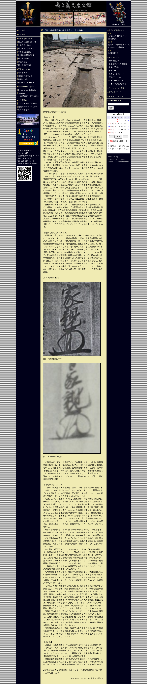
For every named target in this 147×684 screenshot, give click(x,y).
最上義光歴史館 (25, 150)
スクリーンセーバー (117, 74)
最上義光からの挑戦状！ (119, 64)
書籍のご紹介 (23, 79)
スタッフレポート (116, 96)
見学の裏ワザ (23, 110)
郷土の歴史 (22, 62)
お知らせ (21, 34)
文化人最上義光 (24, 45)
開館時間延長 (113, 53)
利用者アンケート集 (26, 83)
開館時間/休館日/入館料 (27, 107)
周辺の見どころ (115, 92)
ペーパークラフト (116, 81)
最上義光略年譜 (24, 65)
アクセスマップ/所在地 (27, 103)
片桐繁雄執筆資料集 (26, 55)
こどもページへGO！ (117, 88)
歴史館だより (114, 61)
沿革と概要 (22, 73)
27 (112, 133)
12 (109, 127)
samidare (121, 159)
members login (114, 157)
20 (112, 130)
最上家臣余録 (23, 58)
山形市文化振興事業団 (28, 163)
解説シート (113, 71)
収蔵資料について (25, 76)
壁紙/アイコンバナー (117, 77)
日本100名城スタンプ (118, 84)
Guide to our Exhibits (27, 90)
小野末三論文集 (24, 52)
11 (128, 123)
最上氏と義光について (27, 42)
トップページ (23, 30)
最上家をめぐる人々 (26, 49)
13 (112, 127)
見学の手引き (114, 67)
